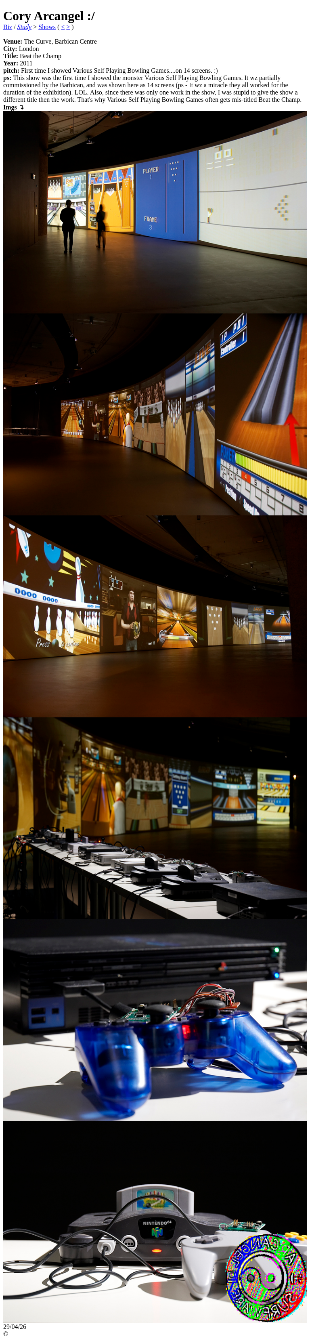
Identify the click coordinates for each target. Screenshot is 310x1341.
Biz (7, 26)
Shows (47, 26)
